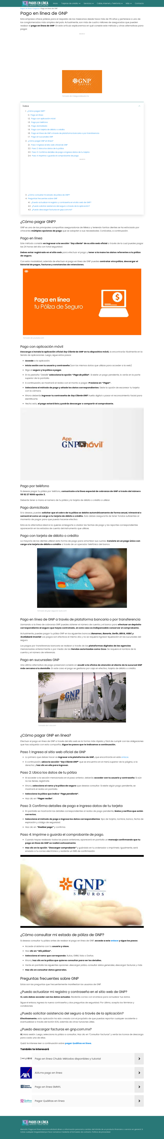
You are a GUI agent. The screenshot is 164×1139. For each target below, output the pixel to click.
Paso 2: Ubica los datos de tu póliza (48, 148)
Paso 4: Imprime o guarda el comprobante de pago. (55, 155)
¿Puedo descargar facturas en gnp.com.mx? (52, 209)
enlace (124, 757)
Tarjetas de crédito (69, 3)
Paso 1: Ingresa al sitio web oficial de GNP (49, 145)
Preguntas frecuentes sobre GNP (42, 198)
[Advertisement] (82, 52)
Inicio (55, 3)
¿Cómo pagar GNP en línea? (40, 141)
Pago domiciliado (39, 126)
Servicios (88, 3)
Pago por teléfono (39, 122)
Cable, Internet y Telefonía (109, 3)
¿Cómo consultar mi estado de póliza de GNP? (49, 195)
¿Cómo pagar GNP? (36, 111)
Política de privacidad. (101, 1132)
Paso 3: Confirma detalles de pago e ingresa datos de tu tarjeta (60, 152)
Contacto (139, 3)
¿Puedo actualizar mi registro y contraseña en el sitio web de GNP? (61, 202)
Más (128, 3)
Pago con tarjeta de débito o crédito (48, 129)
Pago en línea (37, 115)
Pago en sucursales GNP (42, 136)
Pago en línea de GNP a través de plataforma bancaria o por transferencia (65, 133)
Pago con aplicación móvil (43, 118)
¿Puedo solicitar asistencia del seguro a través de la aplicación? (61, 206)
